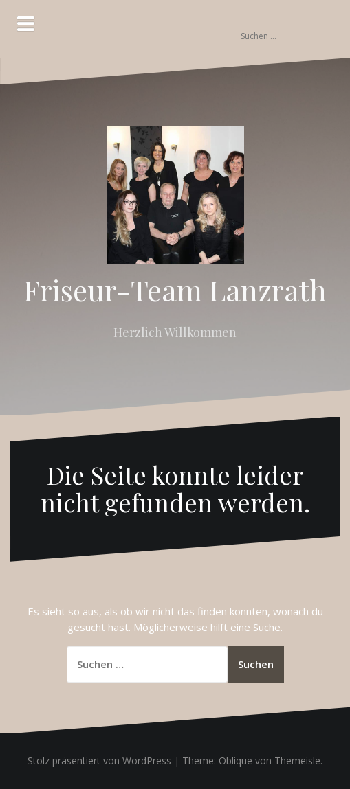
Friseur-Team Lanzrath (175, 290)
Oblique (235, 760)
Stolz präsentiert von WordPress (99, 760)
